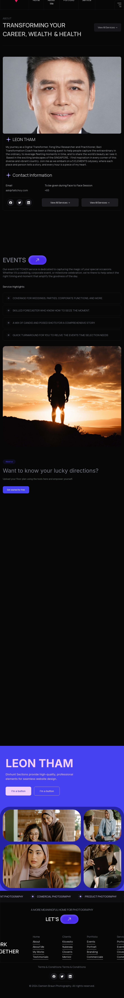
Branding (92, 951)
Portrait (91, 946)
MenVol (66, 957)
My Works (38, 951)
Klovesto (67, 941)
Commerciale (95, 957)
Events (91, 941)
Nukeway (67, 946)
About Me (38, 946)
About (36, 941)
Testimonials (40, 957)
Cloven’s (67, 951)
